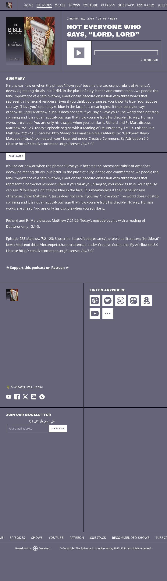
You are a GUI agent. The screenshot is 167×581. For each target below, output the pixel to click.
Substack (126, 5)
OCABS (60, 5)
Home (29, 5)
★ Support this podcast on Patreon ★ (37, 267)
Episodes (44, 5)
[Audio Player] (114, 53)
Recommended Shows (131, 538)
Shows (74, 5)
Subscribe (57, 428)
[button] (79, 53)
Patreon (108, 5)
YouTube (90, 5)
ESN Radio (146, 5)
